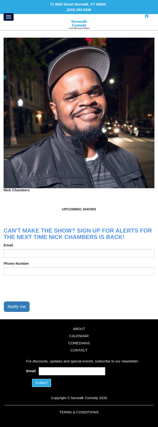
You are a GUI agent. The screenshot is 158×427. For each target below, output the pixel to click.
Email (8, 245)
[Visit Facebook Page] (146, 16)
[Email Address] (72, 371)
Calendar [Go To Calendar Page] (79, 336)
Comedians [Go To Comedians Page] (79, 343)
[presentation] (40, 288)
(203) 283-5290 (79, 10)
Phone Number (16, 263)
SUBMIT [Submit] (41, 383)
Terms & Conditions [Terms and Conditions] (79, 412)
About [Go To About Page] (79, 329)
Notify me (17, 306)
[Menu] (9, 17)
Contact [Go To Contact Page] (78, 350)
